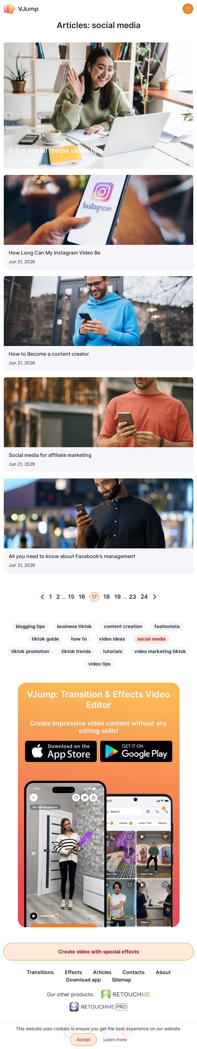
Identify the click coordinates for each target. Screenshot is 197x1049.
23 (132, 596)
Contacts (133, 972)
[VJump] (21, 8)
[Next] (154, 596)
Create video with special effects (98, 951)
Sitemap (121, 980)
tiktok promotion (30, 651)
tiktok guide (45, 639)
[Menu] (188, 8)
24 (144, 596)
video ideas (112, 639)
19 (117, 596)
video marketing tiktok (160, 651)
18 (106, 596)
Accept (83, 1039)
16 (82, 596)
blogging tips (30, 626)
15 (71, 596)
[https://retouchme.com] (125, 994)
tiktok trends (76, 651)
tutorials (112, 651)
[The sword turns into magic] (65, 854)
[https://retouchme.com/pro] (98, 1007)
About (163, 972)
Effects (73, 972)
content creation (123, 626)
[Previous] (42, 596)
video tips (99, 664)
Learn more (115, 1039)
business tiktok (74, 626)
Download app (83, 980)
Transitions (40, 972)
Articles (102, 972)
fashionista (167, 626)
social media (151, 639)
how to (79, 639)
